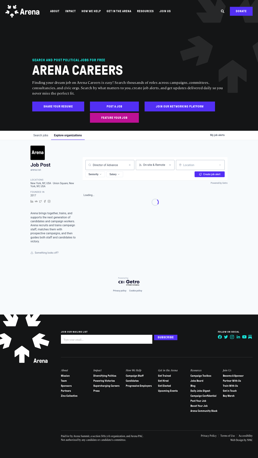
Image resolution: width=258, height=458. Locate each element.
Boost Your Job (199, 405)
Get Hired (163, 380)
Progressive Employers (139, 385)
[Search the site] (222, 11)
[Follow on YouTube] (244, 337)
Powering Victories (104, 380)
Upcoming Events (168, 390)
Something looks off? (44, 252)
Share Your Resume (58, 106)
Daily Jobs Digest (200, 390)
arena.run (35, 169)
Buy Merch (229, 395)
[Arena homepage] (22, 11)
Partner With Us (232, 380)
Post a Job (114, 106)
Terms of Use (227, 435)
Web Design (237, 440)
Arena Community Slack (203, 410)
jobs (40, 135)
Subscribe (166, 337)
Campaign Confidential (203, 395)
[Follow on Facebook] (220, 337)
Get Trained (164, 375)
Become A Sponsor (233, 375)
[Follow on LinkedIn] (238, 337)
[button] (95, 174)
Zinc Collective (69, 395)
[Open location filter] (220, 165)
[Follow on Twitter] (226, 337)
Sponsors (66, 385)
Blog (192, 385)
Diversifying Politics (104, 375)
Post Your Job (198, 400)
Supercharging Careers (106, 385)
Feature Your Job (114, 117)
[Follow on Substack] (250, 337)
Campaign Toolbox (200, 375)
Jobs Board (196, 380)
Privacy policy (119, 290)
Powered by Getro (219, 183)
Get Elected (164, 385)
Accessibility (246, 435)
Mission (65, 375)
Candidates (132, 380)
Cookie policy (135, 290)
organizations (68, 135)
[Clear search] (130, 165)
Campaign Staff (135, 375)
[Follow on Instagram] (232, 337)
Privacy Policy (209, 435)
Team (64, 380)
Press (96, 390)
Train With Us (230, 385)
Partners (66, 390)
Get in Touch (230, 390)
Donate (241, 11)
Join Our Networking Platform (180, 106)
